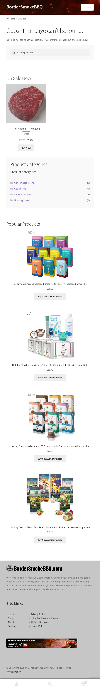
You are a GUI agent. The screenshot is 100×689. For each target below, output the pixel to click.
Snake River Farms (23, 194)
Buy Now (26, 147)
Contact (12, 625)
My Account (16, 684)
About (11, 622)
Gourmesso (20, 188)
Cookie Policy (38, 625)
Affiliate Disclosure (40, 622)
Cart (77, 681)
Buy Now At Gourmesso (50, 296)
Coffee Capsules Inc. (24, 182)
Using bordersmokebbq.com (45, 618)
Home (12, 18)
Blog (10, 618)
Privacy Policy (38, 614)
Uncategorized (22, 200)
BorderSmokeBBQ (24, 7)
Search (50, 684)
